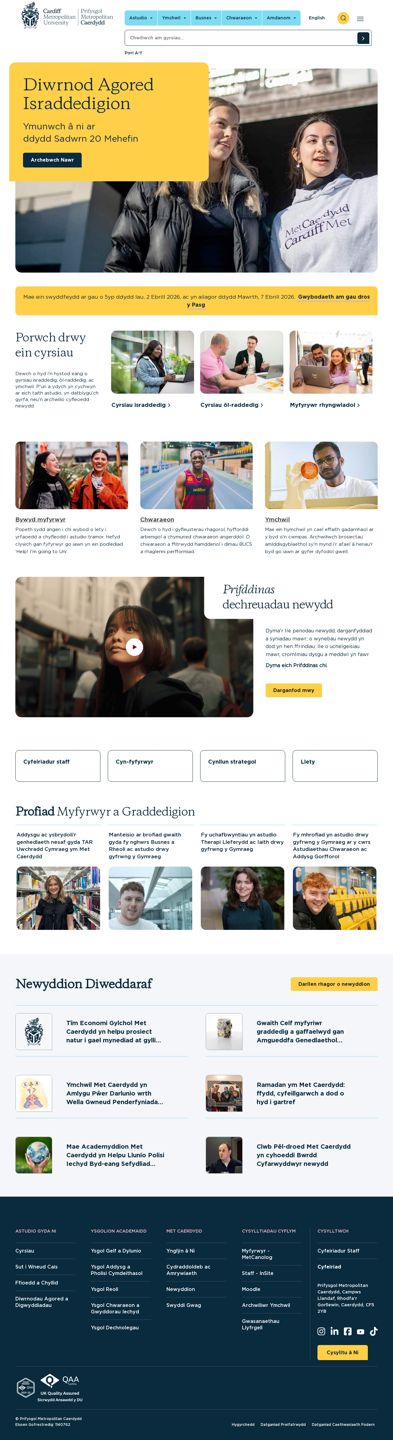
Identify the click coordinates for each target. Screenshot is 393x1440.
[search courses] (363, 38)
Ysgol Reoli (104, 1289)
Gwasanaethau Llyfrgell (260, 1324)
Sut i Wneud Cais (36, 1267)
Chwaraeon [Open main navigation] (239, 17)
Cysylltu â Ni (343, 1352)
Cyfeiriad (329, 1267)
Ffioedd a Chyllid (36, 1283)
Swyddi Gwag (183, 1305)
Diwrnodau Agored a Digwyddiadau (41, 1302)
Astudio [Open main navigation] (138, 17)
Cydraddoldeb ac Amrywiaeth (188, 1270)
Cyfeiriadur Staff (338, 1251)
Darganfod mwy (293, 690)
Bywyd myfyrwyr (40, 519)
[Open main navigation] (359, 18)
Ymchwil (277, 519)
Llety (308, 761)
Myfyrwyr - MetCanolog (257, 1254)
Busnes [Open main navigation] (203, 17)
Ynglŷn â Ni (180, 1251)
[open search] (343, 18)
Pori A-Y (133, 52)
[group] (152, 371)
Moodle (251, 1289)
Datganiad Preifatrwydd (283, 1424)
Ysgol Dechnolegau (115, 1328)
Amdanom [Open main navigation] (278, 17)
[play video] (134, 647)
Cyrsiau (24, 1251)
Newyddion (180, 1289)
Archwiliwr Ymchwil (266, 1305)
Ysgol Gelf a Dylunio (116, 1251)
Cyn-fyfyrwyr (135, 761)
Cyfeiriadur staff (46, 761)
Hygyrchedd (243, 1424)
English (317, 17)
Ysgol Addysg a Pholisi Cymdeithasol (116, 1270)
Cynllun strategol (232, 761)
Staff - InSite (258, 1273)
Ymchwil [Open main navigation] (171, 17)
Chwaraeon (157, 519)
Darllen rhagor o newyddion (334, 984)
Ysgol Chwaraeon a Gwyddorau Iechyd (115, 1308)
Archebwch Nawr (52, 160)
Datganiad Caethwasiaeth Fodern (343, 1424)
